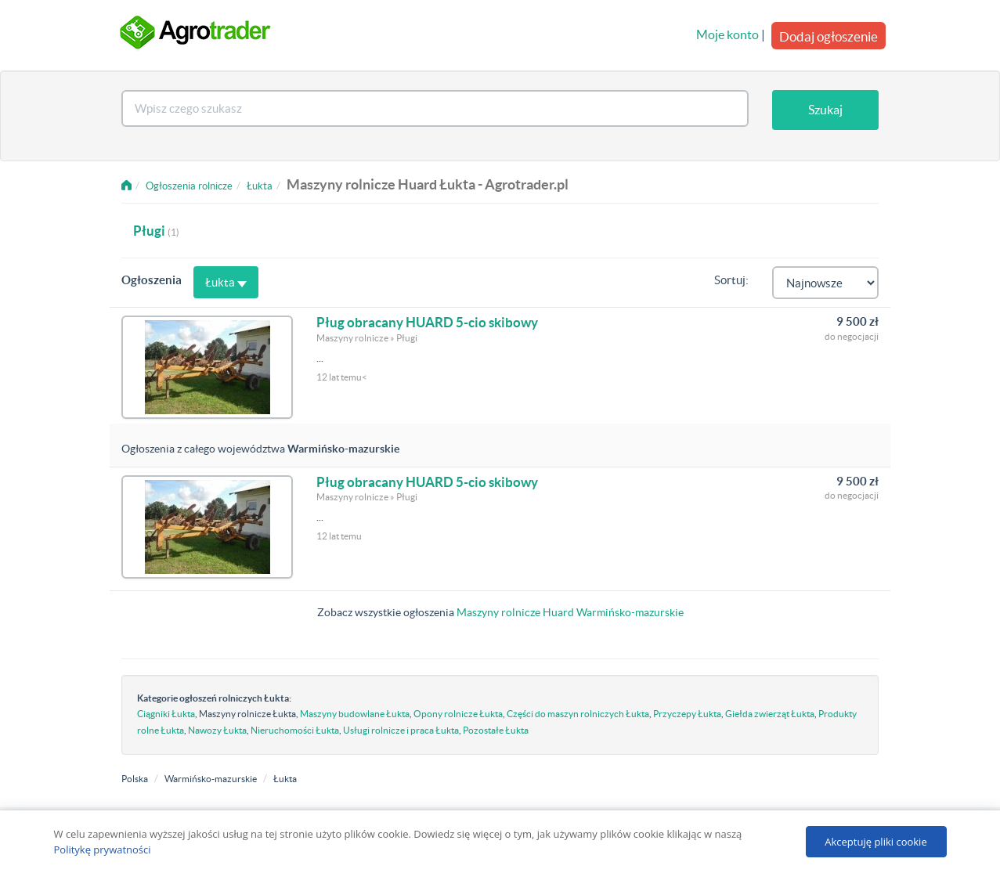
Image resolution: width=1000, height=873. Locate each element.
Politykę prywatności (102, 849)
